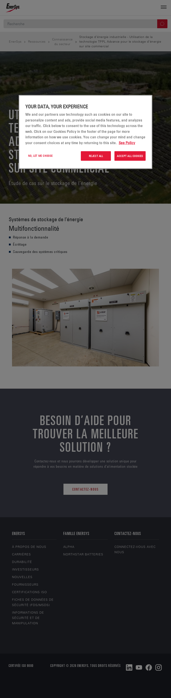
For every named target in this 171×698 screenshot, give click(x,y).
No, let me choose (40, 155)
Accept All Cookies (130, 156)
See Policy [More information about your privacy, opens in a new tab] (127, 143)
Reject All (96, 156)
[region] (85, 132)
